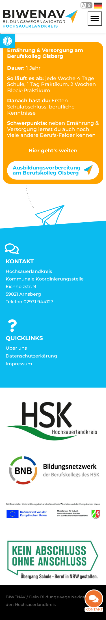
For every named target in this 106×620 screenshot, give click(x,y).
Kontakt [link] (94, 609)
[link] (7, 41)
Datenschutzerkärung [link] (31, 356)
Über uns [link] (16, 348)
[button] (95, 19)
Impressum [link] (19, 363)
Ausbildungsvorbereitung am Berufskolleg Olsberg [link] (47, 170)
